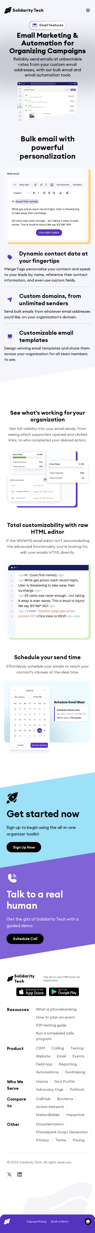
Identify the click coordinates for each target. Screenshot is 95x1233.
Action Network (50, 1106)
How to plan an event (55, 1017)
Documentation (50, 1124)
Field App (44, 1064)
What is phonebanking (56, 1009)
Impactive (75, 1114)
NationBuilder (48, 1114)
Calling (57, 1048)
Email (61, 1056)
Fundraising (75, 1072)
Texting (77, 1048)
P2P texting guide (51, 1025)
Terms (60, 1140)
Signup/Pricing (36, 1221)
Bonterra (65, 1098)
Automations (47, 1072)
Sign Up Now (24, 847)
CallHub (43, 1098)
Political (77, 1089)
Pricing (78, 1140)
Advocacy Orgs (49, 1089)
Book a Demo (59, 1221)
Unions (42, 1081)
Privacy (42, 1140)
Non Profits (64, 1081)
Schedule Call (25, 938)
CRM (40, 1048)
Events (78, 1056)
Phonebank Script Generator (62, 1132)
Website (43, 1056)
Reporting (68, 1064)
